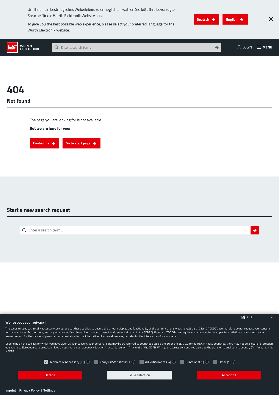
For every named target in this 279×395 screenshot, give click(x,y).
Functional (193, 362)
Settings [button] (49, 390)
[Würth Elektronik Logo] (23, 47)
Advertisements (156, 362)
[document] (139, 338)
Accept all (229, 375)
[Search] (217, 47)
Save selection (139, 375)
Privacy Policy (29, 390)
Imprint (10, 390)
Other (222, 362)
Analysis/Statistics (112, 362)
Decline (50, 375)
